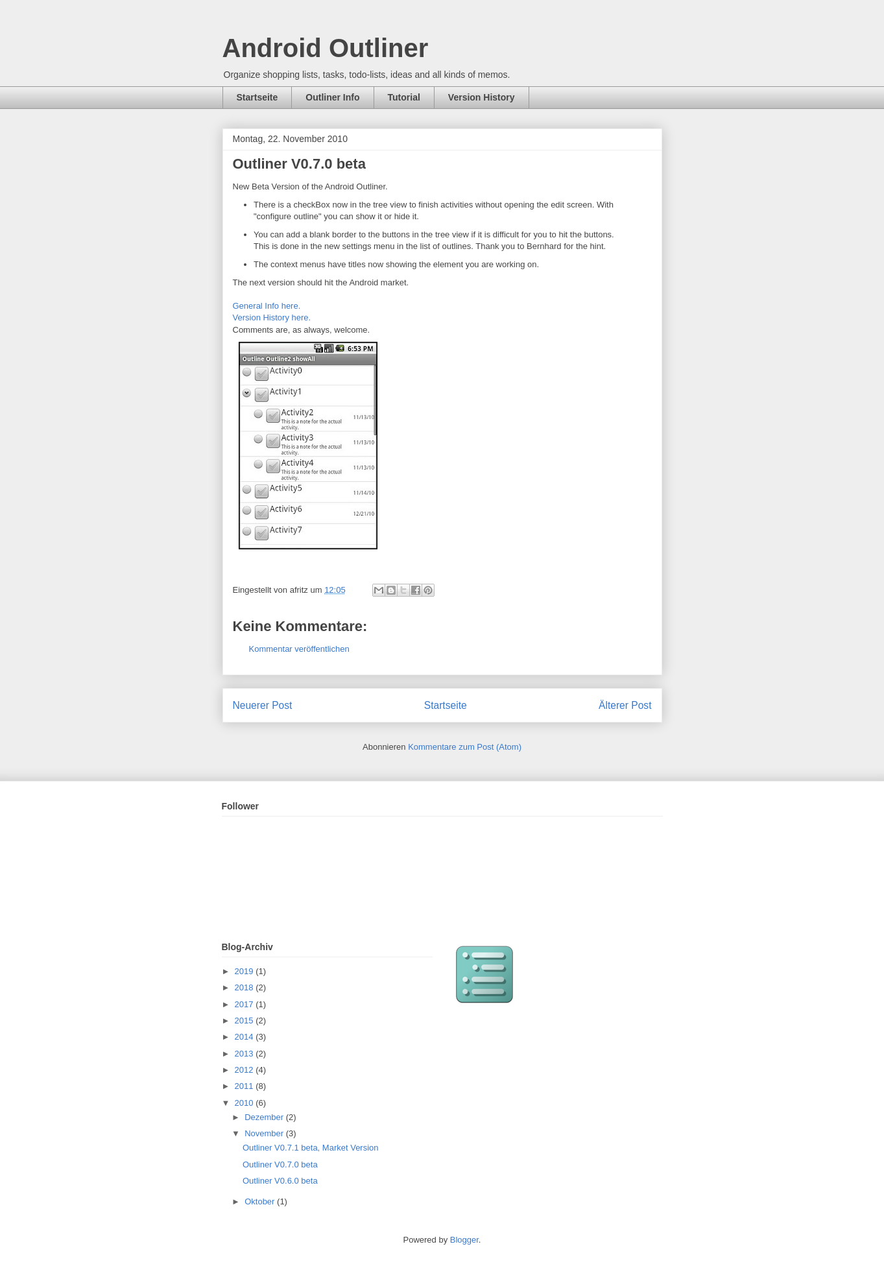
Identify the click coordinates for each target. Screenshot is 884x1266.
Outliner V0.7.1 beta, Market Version (311, 1148)
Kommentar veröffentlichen (299, 649)
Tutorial (404, 97)
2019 (245, 971)
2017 (245, 1004)
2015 (245, 1020)
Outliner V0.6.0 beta (280, 1181)
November (265, 1133)
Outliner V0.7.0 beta (280, 1164)
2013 (245, 1053)
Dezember (265, 1117)
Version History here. (272, 317)
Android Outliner (325, 48)
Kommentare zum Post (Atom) (464, 747)
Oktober (261, 1201)
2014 (245, 1037)
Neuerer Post (263, 705)
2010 (245, 1103)
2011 (245, 1086)
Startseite (257, 97)
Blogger (464, 1240)
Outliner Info (332, 97)
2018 (245, 987)
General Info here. (267, 306)
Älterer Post (625, 705)
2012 (245, 1070)
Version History (481, 97)
